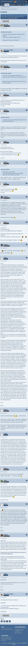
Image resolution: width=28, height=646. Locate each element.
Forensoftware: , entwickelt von (14, 644)
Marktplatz (12, 4)
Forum (7, 4)
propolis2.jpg (3, 611)
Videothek (19, 4)
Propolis (4, 12)
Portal (2, 4)
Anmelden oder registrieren (7, 1)
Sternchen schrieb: (7, 32)
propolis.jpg (3, 602)
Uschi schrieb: (6, 117)
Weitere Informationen (13, 18)
